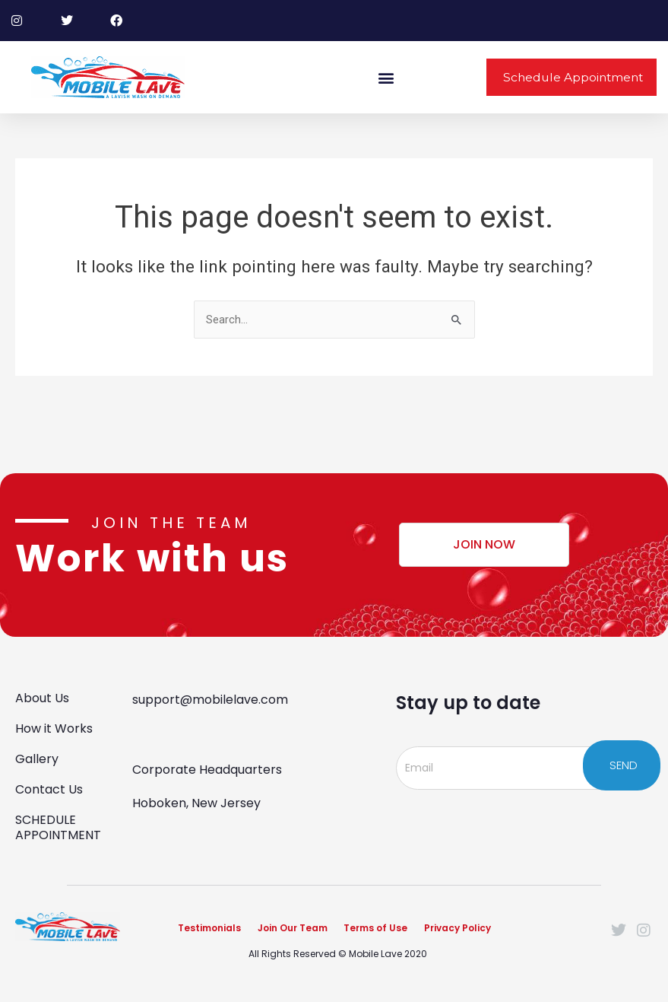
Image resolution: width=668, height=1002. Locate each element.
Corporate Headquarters (207, 767)
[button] (385, 77)
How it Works (54, 726)
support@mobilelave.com (210, 697)
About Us (42, 696)
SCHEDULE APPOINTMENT (58, 825)
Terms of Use (376, 927)
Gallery (37, 756)
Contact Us (49, 787)
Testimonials (209, 927)
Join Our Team (293, 927)
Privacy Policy (458, 927)
